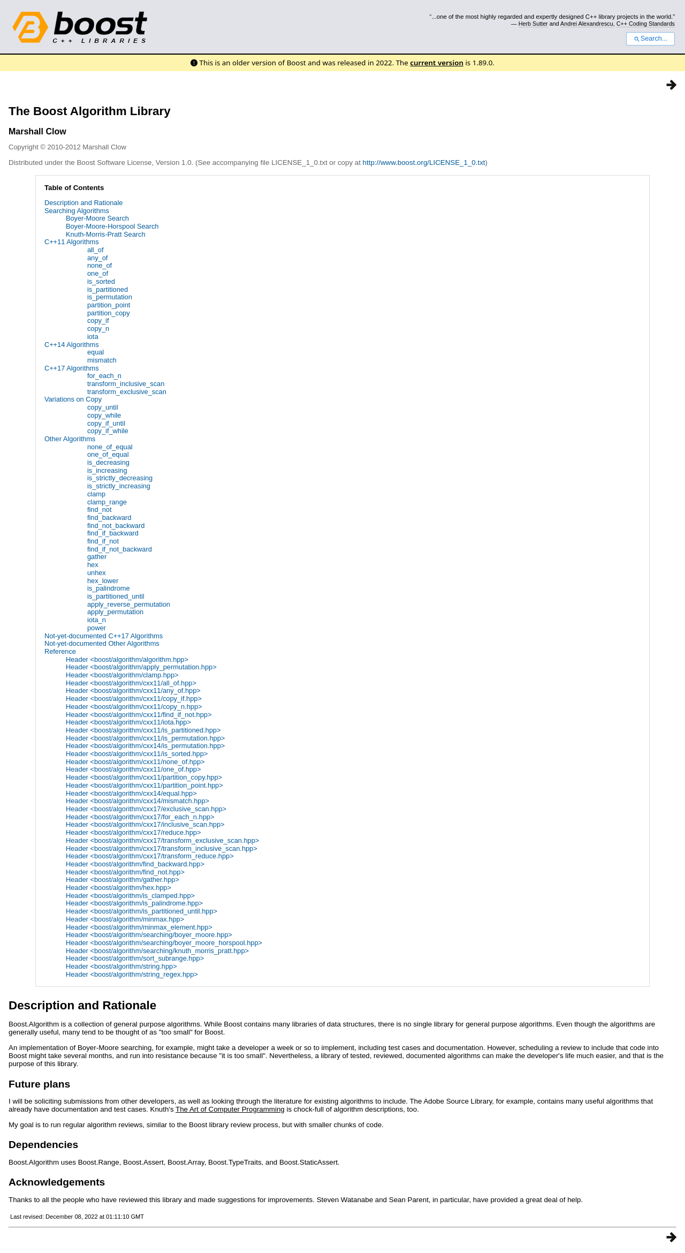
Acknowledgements (57, 1182)
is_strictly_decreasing (120, 478)
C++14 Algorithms (71, 345)
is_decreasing (108, 462)
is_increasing (107, 470)
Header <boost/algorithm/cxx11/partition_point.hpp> (144, 785)
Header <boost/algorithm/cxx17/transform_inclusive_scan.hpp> (161, 848)
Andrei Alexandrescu (586, 23)
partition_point (108, 305)
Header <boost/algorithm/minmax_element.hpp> (139, 927)
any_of (97, 258)
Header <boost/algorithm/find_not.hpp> (125, 872)
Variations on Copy (73, 399)
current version (436, 62)
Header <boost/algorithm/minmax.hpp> (125, 919)
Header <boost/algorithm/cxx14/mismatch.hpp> (137, 801)
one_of (97, 273)
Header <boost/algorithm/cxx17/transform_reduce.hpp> (150, 856)
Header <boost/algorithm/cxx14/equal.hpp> (131, 793)
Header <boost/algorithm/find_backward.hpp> (135, 864)
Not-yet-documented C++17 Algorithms (103, 636)
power (96, 628)
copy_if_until (106, 423)
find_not (99, 509)
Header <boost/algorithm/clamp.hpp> (122, 675)
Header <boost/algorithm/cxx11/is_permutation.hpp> (145, 738)
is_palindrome (108, 588)
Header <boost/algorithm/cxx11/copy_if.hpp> (134, 699)
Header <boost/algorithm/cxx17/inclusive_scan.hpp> (145, 824)
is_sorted (101, 281)
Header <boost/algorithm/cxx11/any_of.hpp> (133, 690)
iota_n (96, 620)
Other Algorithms (69, 439)
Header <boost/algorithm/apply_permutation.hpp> (141, 667)
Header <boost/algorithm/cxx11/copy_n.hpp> (134, 707)
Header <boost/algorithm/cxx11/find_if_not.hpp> (138, 715)
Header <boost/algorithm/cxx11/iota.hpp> (128, 722)
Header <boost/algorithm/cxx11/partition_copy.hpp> (144, 777)
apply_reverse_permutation (128, 604)
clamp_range (107, 502)
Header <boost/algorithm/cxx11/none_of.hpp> (135, 762)
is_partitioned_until (115, 596)
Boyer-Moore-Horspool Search (112, 226)
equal (95, 352)
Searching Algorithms (76, 211)
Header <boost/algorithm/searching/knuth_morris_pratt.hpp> (157, 951)
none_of (99, 265)
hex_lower (102, 581)
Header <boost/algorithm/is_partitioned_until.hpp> (141, 911)
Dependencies (43, 1144)
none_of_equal (110, 447)
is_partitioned (107, 289)
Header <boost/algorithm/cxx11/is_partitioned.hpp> (143, 730)
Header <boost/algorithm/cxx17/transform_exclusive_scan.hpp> (162, 840)
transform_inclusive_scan (125, 384)
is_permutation (109, 297)
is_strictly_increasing (118, 486)
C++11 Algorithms (71, 242)
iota (92, 337)
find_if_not (103, 541)
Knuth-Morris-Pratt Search (106, 234)
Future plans (39, 1084)
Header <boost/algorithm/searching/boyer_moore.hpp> (149, 935)
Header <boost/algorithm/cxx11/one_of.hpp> (133, 769)
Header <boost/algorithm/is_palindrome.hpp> (134, 903)
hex (92, 565)
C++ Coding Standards (645, 23)
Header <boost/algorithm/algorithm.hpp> (127, 659)
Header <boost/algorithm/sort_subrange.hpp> (135, 958)
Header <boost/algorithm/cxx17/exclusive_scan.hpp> (146, 809)
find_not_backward (115, 526)
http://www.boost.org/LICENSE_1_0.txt (424, 162)
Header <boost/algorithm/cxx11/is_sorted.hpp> (137, 754)
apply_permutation (115, 612)
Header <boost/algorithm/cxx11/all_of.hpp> (131, 683)
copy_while (104, 415)
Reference (60, 651)
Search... (650, 38)
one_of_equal (108, 454)
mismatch (102, 360)
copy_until (102, 407)
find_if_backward (113, 533)
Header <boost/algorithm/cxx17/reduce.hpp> (133, 832)
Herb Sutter (533, 23)
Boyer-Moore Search (97, 218)
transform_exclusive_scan (126, 392)
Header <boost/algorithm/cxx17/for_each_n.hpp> (140, 817)
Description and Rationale (83, 203)
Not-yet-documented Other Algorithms (101, 643)
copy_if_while (107, 431)
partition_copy (108, 313)
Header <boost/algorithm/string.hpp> (121, 966)
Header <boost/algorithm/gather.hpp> (122, 879)
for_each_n (104, 376)
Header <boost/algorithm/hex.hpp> (118, 888)
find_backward (109, 518)
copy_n (98, 328)
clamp (96, 494)
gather (96, 557)
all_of (95, 250)
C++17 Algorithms (71, 368)
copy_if (98, 320)
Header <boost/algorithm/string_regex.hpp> (132, 974)
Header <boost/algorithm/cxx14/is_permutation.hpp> (145, 746)
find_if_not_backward (119, 549)
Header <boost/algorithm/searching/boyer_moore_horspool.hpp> (164, 943)
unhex (96, 573)
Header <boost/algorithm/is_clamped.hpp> (130, 896)
